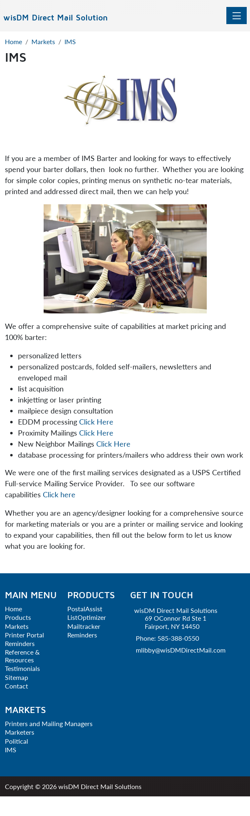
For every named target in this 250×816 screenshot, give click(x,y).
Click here (59, 494)
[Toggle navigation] (236, 15)
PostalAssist (84, 609)
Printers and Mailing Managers (49, 723)
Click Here (96, 421)
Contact (16, 686)
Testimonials (22, 668)
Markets (17, 626)
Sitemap (16, 677)
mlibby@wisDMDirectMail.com (181, 650)
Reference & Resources (22, 656)
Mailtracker (83, 626)
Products (18, 617)
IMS (10, 749)
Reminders (20, 643)
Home (13, 609)
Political (16, 741)
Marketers (19, 732)
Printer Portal (24, 635)
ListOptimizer (86, 617)
